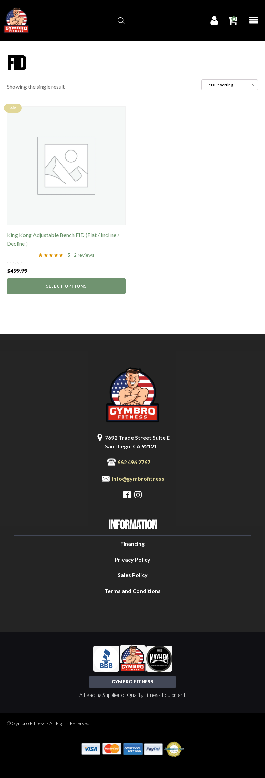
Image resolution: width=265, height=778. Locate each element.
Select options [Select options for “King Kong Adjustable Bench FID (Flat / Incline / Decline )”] (66, 286)
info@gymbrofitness (138, 478)
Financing (132, 543)
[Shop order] (229, 84)
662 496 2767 (133, 462)
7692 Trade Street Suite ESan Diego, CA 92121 (137, 442)
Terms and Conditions (133, 590)
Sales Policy (133, 575)
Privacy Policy (132, 559)
